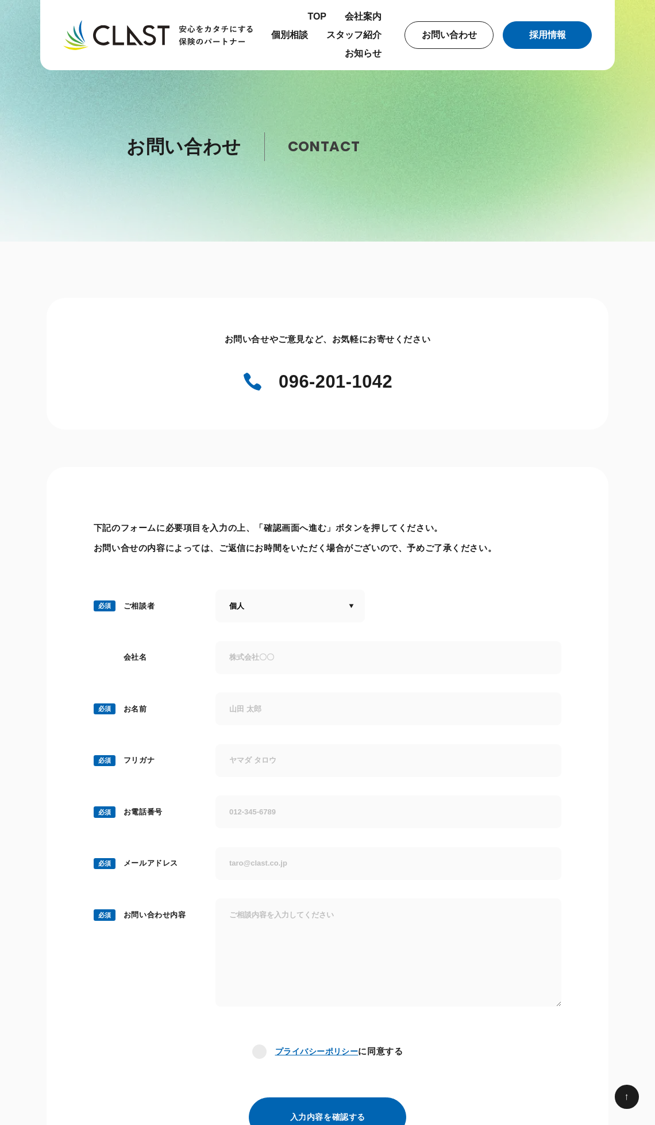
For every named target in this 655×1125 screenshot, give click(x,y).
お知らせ (363, 53)
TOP (316, 16)
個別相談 (289, 35)
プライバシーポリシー (316, 1052)
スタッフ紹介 (354, 35)
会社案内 (363, 16)
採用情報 (547, 35)
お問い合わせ (449, 35)
